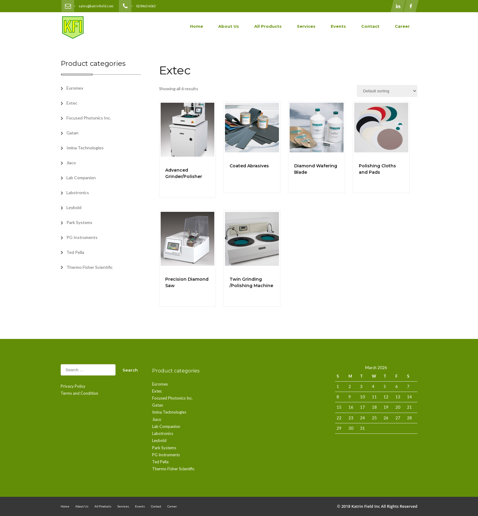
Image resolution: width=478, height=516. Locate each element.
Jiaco (71, 162)
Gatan (72, 132)
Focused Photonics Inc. (88, 117)
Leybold (73, 207)
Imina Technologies (85, 147)
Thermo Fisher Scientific (89, 267)
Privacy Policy (73, 386)
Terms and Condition (79, 393)
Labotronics (77, 192)
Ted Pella (75, 252)
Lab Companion (81, 177)
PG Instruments (82, 237)
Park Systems (79, 222)
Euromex (74, 88)
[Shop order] (387, 91)
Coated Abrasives (249, 166)
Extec (71, 102)
